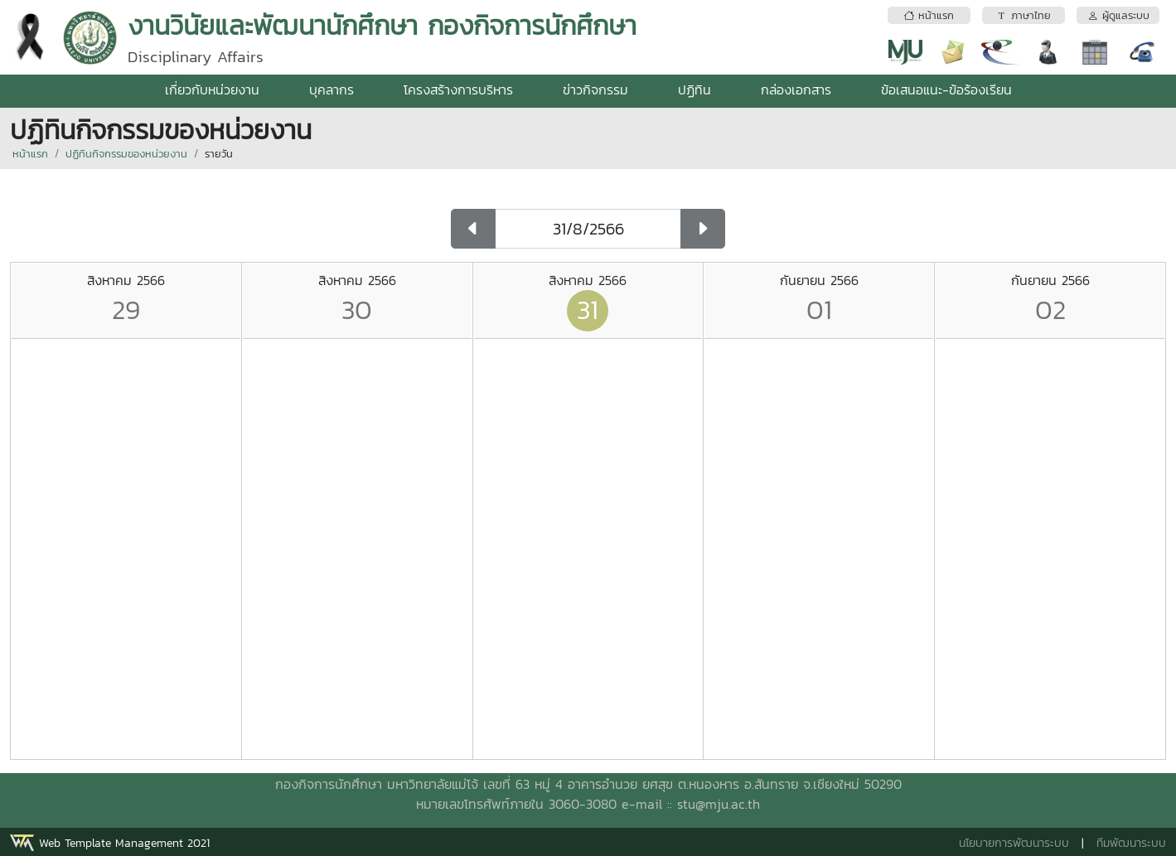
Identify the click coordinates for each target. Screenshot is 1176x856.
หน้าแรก (30, 154)
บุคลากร (331, 89)
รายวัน (219, 154)
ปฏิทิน (694, 89)
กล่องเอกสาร (796, 89)
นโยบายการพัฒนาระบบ (1014, 843)
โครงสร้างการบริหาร (458, 89)
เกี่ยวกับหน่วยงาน (212, 89)
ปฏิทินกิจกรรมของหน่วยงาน (126, 154)
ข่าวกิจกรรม (595, 89)
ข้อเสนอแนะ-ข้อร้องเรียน (946, 89)
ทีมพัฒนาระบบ (1131, 843)
